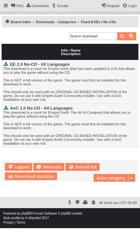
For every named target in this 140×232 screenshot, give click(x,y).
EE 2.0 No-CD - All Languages (40, 64)
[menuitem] (17, 6)
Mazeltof (35, 218)
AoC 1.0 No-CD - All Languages (41, 108)
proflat (15, 218)
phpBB (26, 213)
